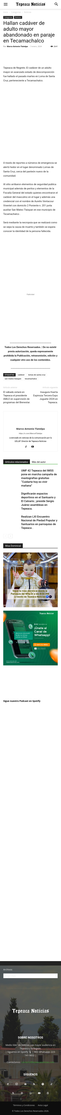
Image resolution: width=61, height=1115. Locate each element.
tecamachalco (31, 378)
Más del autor (39, 462)
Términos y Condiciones (24, 1105)
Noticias (27, 12)
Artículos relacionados (16, 462)
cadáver (21, 374)
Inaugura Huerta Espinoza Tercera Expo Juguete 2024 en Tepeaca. (45, 397)
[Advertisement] (30, 852)
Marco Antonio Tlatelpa (17, 46)
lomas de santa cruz (36, 374)
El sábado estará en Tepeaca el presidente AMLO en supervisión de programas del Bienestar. (16, 397)
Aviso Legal (43, 1105)
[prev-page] (5, 536)
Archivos (7, 969)
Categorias (16, 12)
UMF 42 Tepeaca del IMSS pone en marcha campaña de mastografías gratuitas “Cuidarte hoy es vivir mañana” (39, 478)
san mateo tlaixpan (13, 378)
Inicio (5, 12)
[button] (5, 4)
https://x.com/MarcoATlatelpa (30, 433)
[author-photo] (30, 423)
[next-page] (10, 536)
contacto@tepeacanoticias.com (37, 1062)
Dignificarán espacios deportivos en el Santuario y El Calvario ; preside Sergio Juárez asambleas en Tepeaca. (38, 501)
